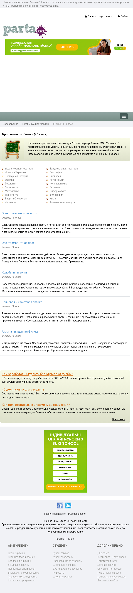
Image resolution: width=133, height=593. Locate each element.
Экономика (11, 187)
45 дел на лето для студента (23, 389)
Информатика (58, 191)
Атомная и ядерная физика (20, 331)
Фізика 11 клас (65, 538)
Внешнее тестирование (21, 557)
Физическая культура (62, 202)
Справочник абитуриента (22, 576)
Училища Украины (18, 564)
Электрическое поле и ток (19, 213)
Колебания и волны (15, 272)
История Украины (15, 172)
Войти (123, 16)
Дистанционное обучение (67, 568)
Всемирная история (16, 176)
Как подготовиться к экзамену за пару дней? (36, 405)
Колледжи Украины (19, 560)
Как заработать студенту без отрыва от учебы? (37, 374)
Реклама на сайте (107, 580)
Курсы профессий (63, 557)
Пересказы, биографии (21, 568)
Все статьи (118, 419)
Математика (12, 191)
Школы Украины (62, 576)
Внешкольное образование (23, 572)
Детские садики (106, 564)
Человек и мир (58, 183)
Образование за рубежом (67, 560)
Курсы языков (61, 553)
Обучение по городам (109, 568)
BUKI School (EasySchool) (111, 557)
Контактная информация (111, 576)
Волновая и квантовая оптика (22, 302)
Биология (55, 176)
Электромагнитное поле (18, 243)
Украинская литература (19, 168)
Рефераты (58, 572)
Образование (10, 124)
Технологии (11, 194)
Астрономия (57, 179)
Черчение (10, 202)
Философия (56, 194)
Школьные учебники (64, 564)
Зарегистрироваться (98, 16)
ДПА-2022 (103, 553)
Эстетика (55, 187)
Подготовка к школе (109, 572)
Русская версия (77, 513)
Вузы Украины (16, 553)
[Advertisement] (66, 82)
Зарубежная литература (64, 168)
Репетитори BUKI (107, 560)
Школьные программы (35, 124)
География (56, 172)
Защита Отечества (15, 198)
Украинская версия (55, 513)
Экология (10, 183)
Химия (53, 198)
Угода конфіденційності (73, 520)
